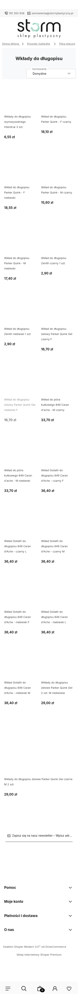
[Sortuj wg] (51, 73)
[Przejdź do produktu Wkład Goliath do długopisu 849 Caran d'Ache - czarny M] (57, 524)
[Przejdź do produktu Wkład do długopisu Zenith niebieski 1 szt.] (20, 311)
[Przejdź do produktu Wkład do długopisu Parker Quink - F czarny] (57, 99)
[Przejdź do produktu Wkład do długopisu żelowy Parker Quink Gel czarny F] (57, 311)
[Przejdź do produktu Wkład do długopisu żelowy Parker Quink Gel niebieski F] (20, 382)
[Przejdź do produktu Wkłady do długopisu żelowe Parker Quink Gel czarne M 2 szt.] (39, 749)
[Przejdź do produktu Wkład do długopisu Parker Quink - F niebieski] (20, 170)
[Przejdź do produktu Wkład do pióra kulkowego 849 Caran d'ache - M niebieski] (20, 453)
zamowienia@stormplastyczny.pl (52, 13)
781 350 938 (17, 13)
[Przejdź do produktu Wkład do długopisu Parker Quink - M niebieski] (20, 241)
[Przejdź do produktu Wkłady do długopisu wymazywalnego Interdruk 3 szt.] (20, 99)
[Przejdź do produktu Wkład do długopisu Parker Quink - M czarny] (57, 170)
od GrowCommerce (53, 946)
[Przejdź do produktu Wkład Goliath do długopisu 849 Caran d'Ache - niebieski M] (20, 665)
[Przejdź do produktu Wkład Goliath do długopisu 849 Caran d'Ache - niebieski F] (20, 594)
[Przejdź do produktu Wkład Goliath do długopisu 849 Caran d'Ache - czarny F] (57, 453)
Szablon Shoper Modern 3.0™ (22, 946)
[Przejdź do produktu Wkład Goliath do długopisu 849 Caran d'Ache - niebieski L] (57, 594)
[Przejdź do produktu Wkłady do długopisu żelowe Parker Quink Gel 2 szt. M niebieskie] (57, 665)
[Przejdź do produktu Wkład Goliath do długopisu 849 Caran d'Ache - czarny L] (20, 524)
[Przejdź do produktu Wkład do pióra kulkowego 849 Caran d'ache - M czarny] (57, 382)
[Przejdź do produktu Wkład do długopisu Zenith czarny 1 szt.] (57, 241)
